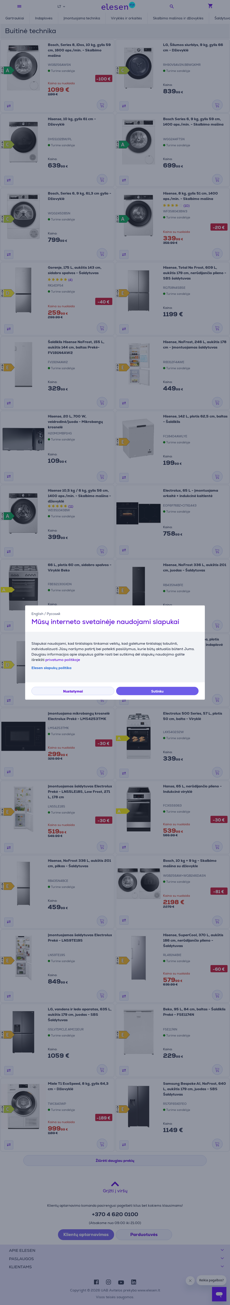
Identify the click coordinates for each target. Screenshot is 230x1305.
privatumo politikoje (62, 659)
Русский (53, 613)
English (37, 613)
